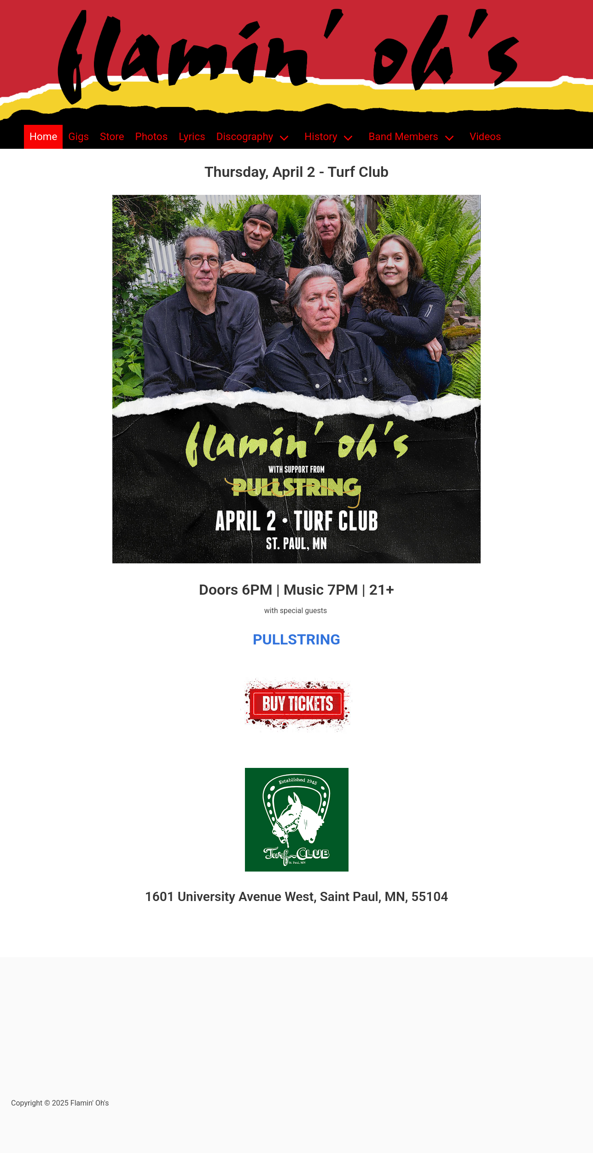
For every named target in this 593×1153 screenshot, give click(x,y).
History (320, 136)
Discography (244, 136)
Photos (151, 136)
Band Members (403, 136)
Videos (485, 136)
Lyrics (192, 136)
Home (43, 136)
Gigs (78, 136)
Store (112, 136)
